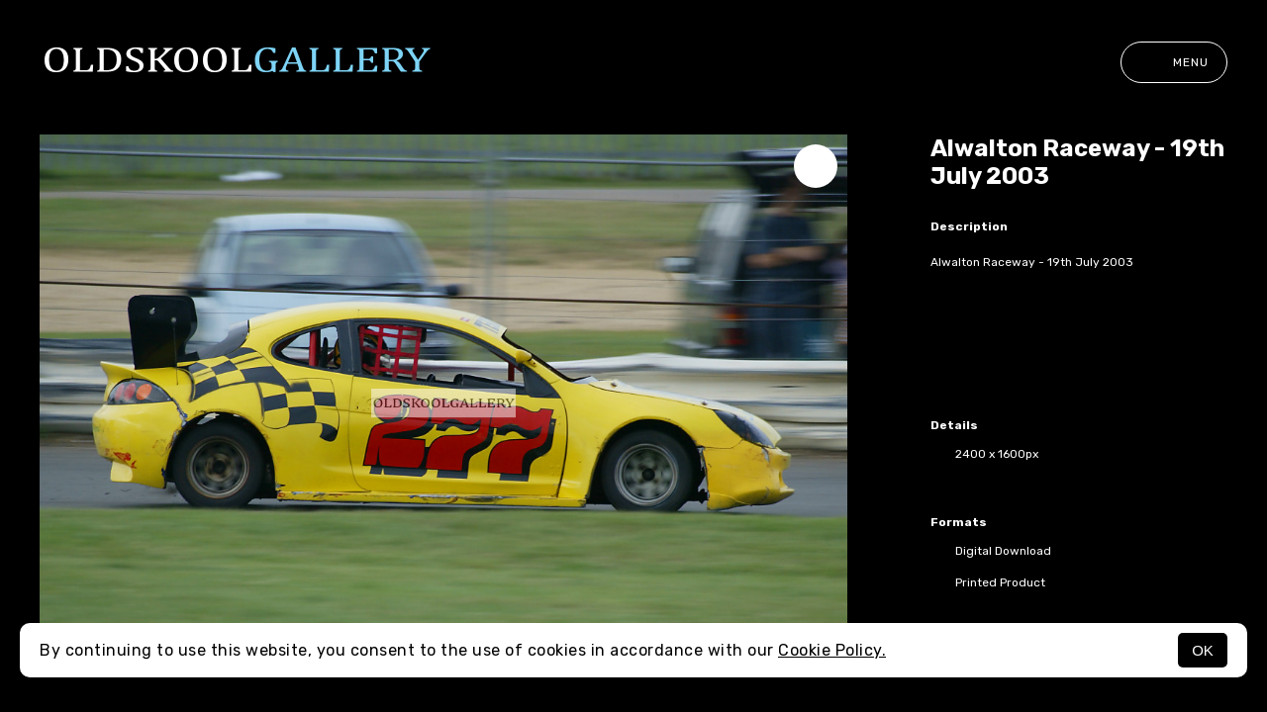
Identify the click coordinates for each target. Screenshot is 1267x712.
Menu (1174, 62)
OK (1203, 650)
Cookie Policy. (832, 650)
